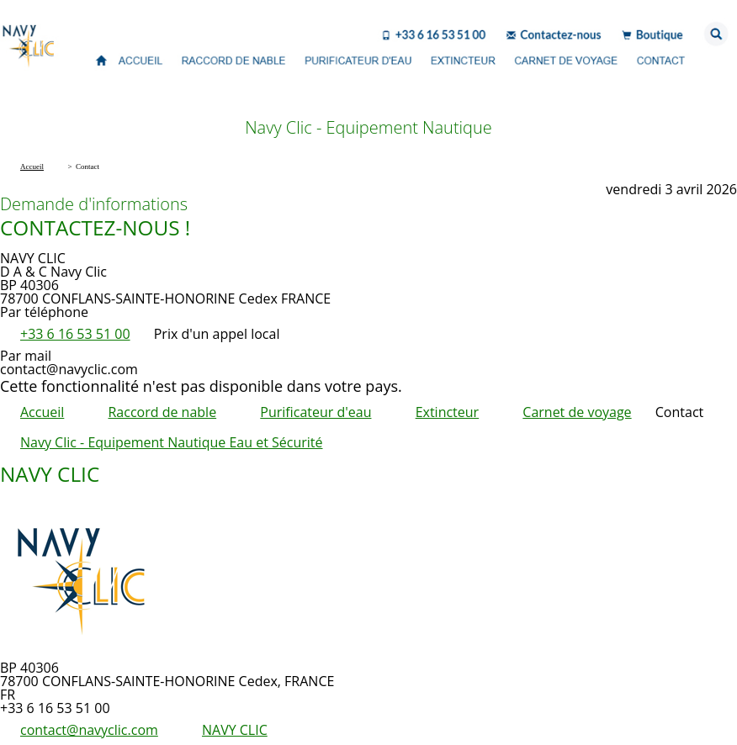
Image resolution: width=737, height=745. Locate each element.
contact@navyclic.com (89, 730)
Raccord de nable (162, 412)
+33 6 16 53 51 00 (75, 334)
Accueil (42, 412)
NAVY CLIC (235, 730)
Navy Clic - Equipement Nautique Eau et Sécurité (171, 442)
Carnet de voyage (576, 412)
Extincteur (448, 412)
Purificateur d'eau (315, 412)
